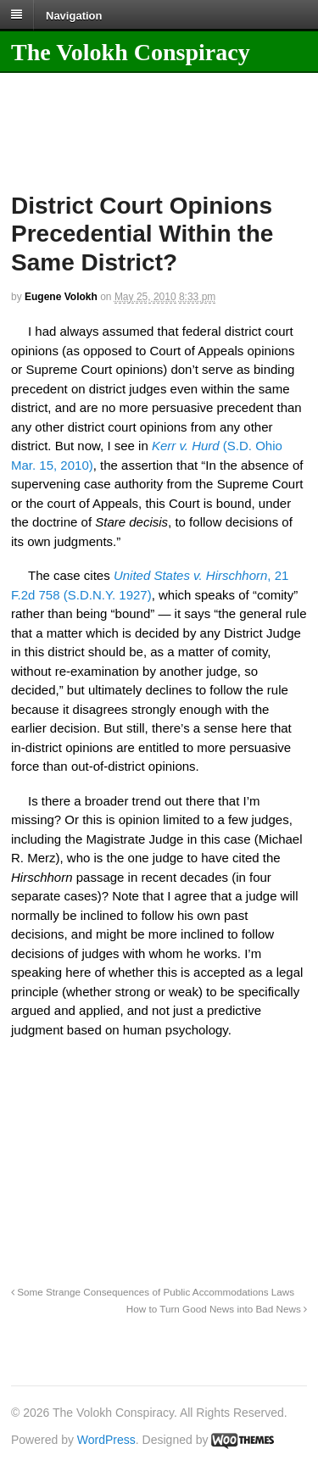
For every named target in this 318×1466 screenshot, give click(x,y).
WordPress (106, 1439)
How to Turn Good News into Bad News (216, 1308)
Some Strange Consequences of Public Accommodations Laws (152, 1291)
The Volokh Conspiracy (130, 52)
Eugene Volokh (61, 297)
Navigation (74, 14)
